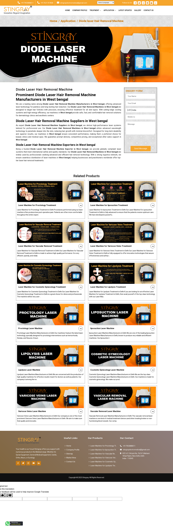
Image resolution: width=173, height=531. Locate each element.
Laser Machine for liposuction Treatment (122, 197)
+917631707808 (45, 3)
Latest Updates (125, 10)
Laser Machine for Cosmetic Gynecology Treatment (50, 279)
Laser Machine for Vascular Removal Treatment (50, 238)
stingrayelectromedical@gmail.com (72, 3)
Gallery (137, 10)
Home (67, 10)
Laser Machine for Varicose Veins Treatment (122, 238)
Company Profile (79, 10)
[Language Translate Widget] (105, 2)
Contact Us (149, 10)
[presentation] (144, 139)
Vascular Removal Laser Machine (122, 403)
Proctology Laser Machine (50, 320)
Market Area (71, 458)
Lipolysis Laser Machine (50, 362)
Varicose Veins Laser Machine (50, 403)
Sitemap (69, 454)
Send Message (140, 148)
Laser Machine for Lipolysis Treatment (122, 279)
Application (68, 21)
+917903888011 (26, 3)
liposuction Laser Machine (122, 320)
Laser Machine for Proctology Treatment (50, 197)
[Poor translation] (9, 495)
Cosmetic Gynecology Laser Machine (122, 362)
